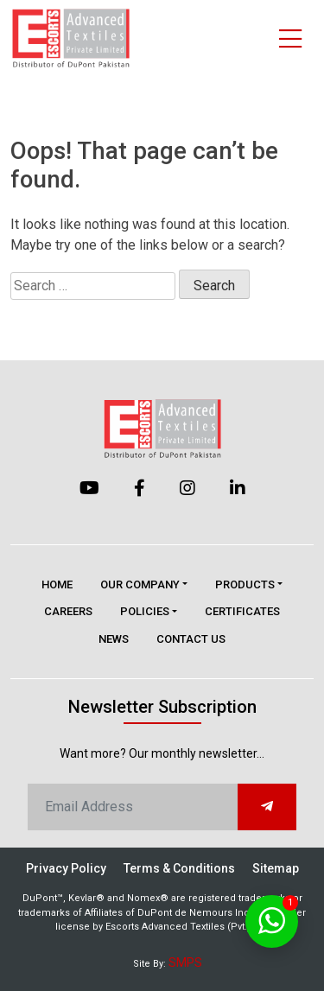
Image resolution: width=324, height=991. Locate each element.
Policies (144, 611)
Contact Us (191, 638)
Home (57, 584)
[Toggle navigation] (290, 38)
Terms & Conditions (179, 868)
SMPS (185, 962)
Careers (68, 611)
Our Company (140, 584)
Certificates (242, 611)
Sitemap (275, 868)
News (113, 638)
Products (245, 584)
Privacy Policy (66, 868)
